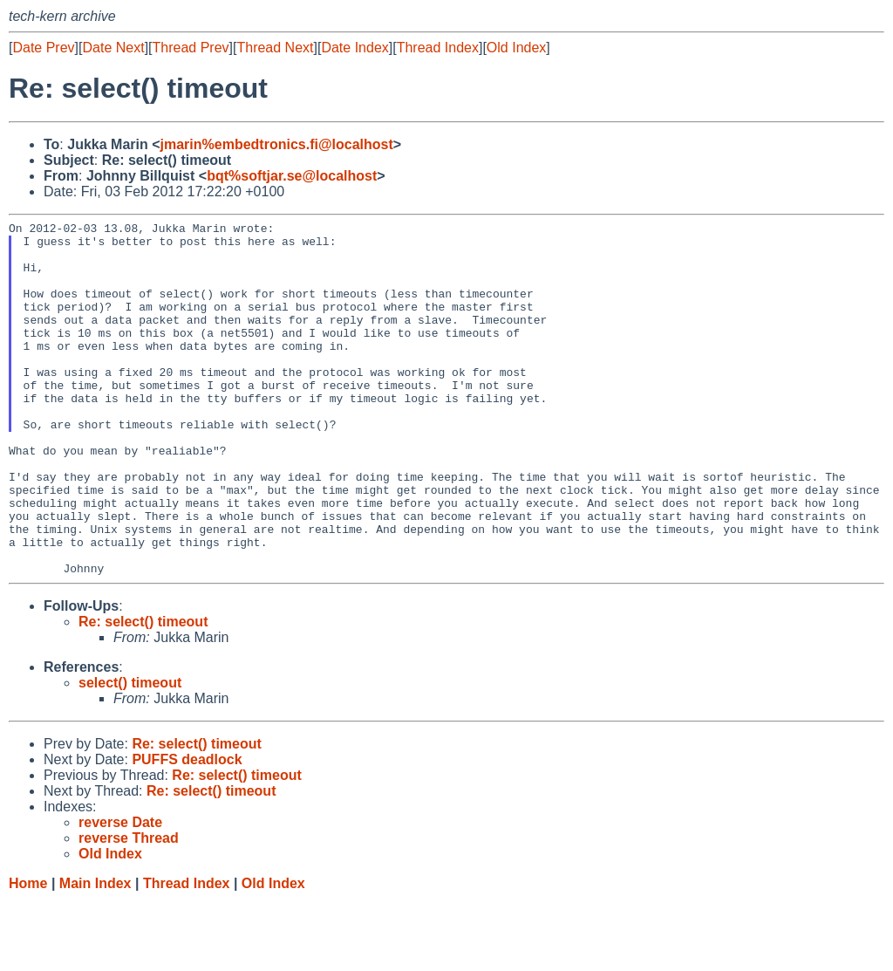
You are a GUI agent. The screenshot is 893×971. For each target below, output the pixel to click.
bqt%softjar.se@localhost (292, 175)
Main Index (95, 954)
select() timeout (129, 753)
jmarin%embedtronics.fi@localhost (276, 144)
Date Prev (43, 47)
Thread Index (438, 47)
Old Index (516, 47)
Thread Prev (191, 47)
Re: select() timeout (143, 692)
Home (28, 954)
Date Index (354, 47)
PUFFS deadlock (187, 830)
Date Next (113, 47)
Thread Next (274, 47)
